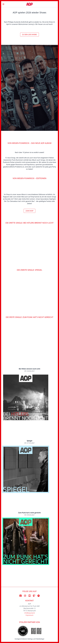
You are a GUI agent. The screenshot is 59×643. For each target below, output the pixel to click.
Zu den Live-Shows (29, 35)
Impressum (29, 615)
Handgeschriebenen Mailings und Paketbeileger (29, 639)
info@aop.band (29, 613)
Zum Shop (29, 211)
